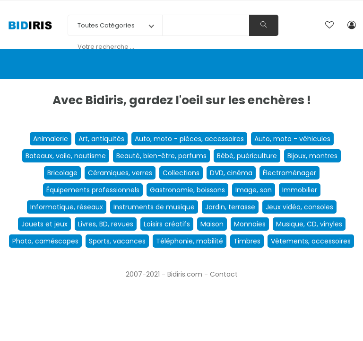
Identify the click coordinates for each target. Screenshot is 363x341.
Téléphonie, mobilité (189, 241)
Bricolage (62, 173)
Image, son (253, 190)
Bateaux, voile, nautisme (66, 156)
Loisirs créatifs (167, 224)
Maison (212, 224)
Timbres (246, 241)
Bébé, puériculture (247, 156)
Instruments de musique (154, 207)
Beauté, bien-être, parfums (161, 156)
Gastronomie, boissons (187, 190)
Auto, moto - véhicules (292, 139)
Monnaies (250, 224)
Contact (224, 274)
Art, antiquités (101, 139)
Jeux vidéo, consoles (299, 207)
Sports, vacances (117, 241)
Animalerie (50, 139)
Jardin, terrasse (230, 207)
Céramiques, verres (120, 173)
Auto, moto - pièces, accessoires (189, 139)
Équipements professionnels (92, 190)
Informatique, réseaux (66, 207)
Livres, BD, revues (105, 224)
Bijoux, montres (312, 156)
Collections (181, 173)
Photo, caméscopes (45, 241)
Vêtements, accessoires (311, 241)
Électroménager (289, 173)
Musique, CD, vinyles (309, 224)
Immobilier (299, 190)
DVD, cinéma (231, 173)
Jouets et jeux (44, 224)
